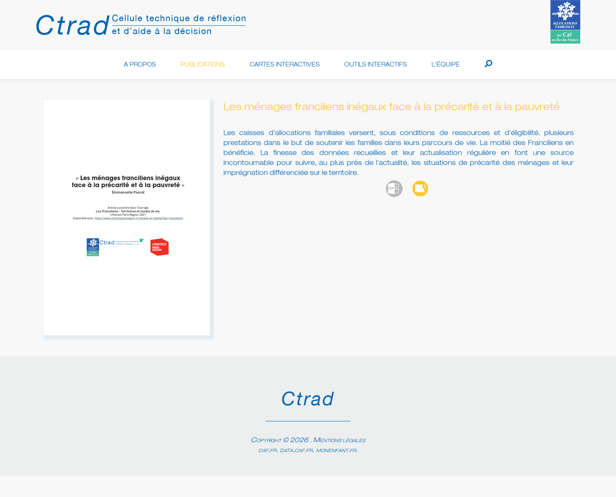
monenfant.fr (336, 450)
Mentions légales (339, 440)
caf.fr (267, 450)
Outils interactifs (375, 65)
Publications (203, 65)
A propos (140, 65)
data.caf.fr (296, 450)
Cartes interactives (284, 65)
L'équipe (446, 65)
